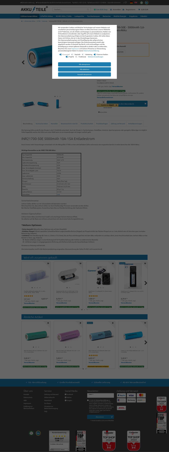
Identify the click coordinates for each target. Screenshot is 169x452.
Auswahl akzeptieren (84, 74)
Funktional (82, 57)
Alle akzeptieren (84, 64)
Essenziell (66, 54)
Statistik (77, 54)
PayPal (71, 57)
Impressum (75, 49)
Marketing (88, 54)
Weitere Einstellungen (95, 57)
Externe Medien (102, 54)
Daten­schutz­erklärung (91, 51)
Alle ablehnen (84, 69)
